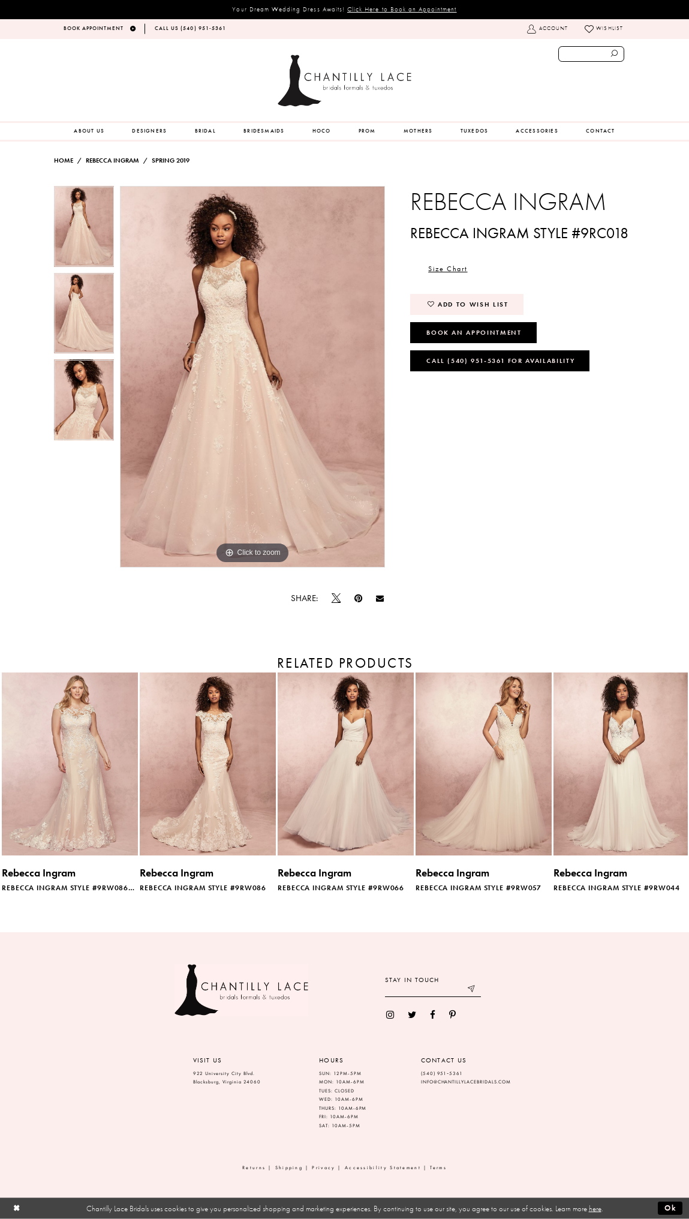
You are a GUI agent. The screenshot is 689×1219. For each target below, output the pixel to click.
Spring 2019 (170, 160)
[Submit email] (471, 990)
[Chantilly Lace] (344, 81)
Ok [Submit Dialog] (670, 1208)
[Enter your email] (433, 990)
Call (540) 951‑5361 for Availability (500, 360)
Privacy (323, 1167)
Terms (438, 1167)
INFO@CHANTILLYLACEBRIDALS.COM (466, 1082)
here (595, 1208)
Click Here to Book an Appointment (402, 9)
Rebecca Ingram (112, 160)
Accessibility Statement (383, 1167)
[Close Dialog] (16, 1208)
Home (63, 160)
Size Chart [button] (447, 269)
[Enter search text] (591, 54)
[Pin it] (358, 598)
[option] (84, 229)
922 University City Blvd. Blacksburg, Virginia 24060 (227, 1078)
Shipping (289, 1167)
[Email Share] (380, 598)
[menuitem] (89, 131)
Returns (254, 1167)
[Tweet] (335, 599)
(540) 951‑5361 (442, 1073)
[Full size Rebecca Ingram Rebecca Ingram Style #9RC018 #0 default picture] (252, 377)
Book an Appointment (473, 332)
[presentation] (70, 763)
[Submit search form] (615, 54)
